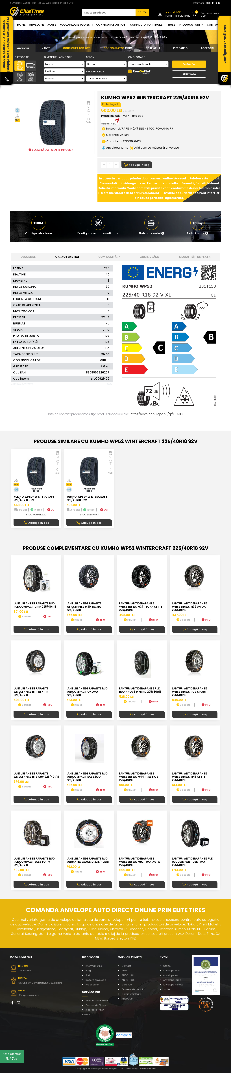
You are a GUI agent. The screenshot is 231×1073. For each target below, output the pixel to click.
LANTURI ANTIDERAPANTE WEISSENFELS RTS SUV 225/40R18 (36, 775)
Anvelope (36, 24)
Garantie (127, 984)
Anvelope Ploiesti (173, 984)
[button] (151, 226)
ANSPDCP (127, 998)
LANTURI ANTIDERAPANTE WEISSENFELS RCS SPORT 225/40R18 (189, 692)
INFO (47, 616)
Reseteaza (189, 74)
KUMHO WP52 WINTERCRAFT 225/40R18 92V (139, 37)
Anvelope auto (171, 970)
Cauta (189, 64)
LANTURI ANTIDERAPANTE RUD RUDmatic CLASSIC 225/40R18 (87, 860)
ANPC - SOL (128, 980)
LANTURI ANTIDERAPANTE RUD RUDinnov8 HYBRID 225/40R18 (140, 690)
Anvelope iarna (172, 980)
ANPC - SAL (128, 975)
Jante (51, 24)
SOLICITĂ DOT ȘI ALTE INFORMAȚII (52, 150)
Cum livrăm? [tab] (149, 257)
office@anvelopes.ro (29, 995)
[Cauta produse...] (109, 12)
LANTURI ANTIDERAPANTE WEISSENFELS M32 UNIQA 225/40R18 (189, 607)
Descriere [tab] (28, 257)
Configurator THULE (146, 24)
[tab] (23, 48)
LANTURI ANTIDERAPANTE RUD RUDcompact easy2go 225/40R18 (87, 777)
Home (21, 24)
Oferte (167, 966)
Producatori (92, 984)
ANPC (125, 970)
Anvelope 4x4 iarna (95, 37)
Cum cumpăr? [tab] (109, 257)
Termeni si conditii (132, 989)
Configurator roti (111, 24)
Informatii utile (94, 966)
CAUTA (142, 12)
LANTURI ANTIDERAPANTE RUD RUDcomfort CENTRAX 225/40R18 (192, 862)
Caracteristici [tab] (67, 257)
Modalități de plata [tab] (194, 257)
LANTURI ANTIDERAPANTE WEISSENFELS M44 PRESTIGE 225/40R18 (138, 777)
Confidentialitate (131, 994)
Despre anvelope (96, 980)
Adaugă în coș (136, 165)
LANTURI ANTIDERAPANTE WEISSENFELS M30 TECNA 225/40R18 (83, 607)
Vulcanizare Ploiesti (76, 24)
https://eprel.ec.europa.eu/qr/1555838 (157, 414)
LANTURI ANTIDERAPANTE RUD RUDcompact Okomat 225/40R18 (87, 692)
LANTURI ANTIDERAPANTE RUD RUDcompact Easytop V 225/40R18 (34, 862)
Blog (88, 970)
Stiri (88, 975)
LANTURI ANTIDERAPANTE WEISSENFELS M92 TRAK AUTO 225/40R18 (139, 862)
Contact (214, 24)
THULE (170, 24)
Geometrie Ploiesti (96, 1005)
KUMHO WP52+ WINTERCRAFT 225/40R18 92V (34, 498)
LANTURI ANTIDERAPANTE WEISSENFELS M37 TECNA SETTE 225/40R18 (140, 607)
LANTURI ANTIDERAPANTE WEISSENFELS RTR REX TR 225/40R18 (31, 692)
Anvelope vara (171, 975)
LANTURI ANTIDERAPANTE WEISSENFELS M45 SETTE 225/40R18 (189, 777)
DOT (51, 509)
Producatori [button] (191, 24)
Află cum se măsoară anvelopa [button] (154, 148)
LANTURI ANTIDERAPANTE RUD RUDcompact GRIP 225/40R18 (35, 605)
